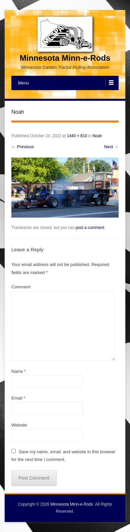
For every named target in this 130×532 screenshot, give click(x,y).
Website (19, 425)
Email (18, 398)
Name (18, 371)
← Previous (22, 146)
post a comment (90, 227)
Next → (111, 146)
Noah (97, 136)
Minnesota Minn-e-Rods (65, 57)
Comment (20, 286)
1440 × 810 (77, 136)
